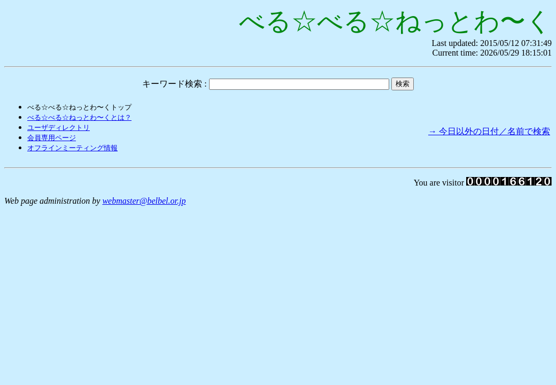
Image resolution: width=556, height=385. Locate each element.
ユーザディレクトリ (58, 128)
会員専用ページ (51, 138)
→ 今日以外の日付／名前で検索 (489, 131)
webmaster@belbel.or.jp (144, 200)
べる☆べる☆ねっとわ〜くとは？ (79, 117)
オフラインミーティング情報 (72, 148)
